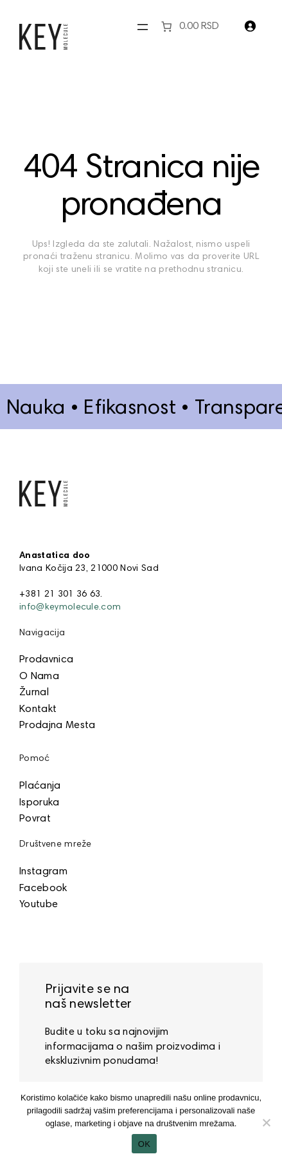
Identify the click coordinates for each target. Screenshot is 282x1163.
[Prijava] (250, 26)
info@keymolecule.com (70, 607)
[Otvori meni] (142, 27)
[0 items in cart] (189, 26)
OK (144, 1144)
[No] (266, 1122)
